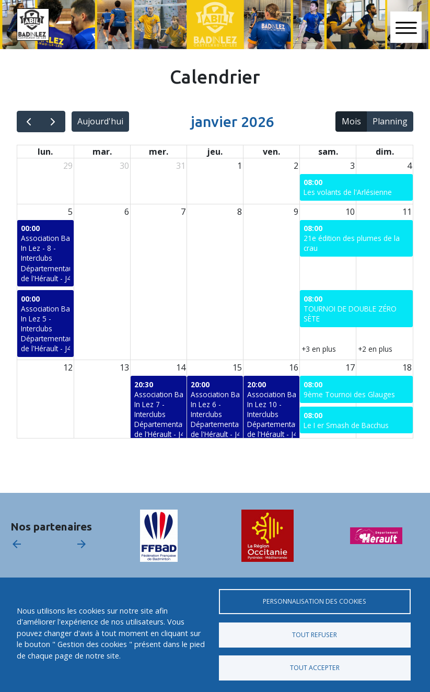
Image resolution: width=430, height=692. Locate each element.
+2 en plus (375, 349)
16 (293, 367)
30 (124, 165)
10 (350, 211)
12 (68, 367)
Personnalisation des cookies (314, 601)
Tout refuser (314, 634)
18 (407, 367)
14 (180, 367)
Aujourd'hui (100, 121)
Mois (351, 121)
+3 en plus (318, 349)
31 (180, 165)
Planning (390, 121)
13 (124, 367)
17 (350, 367)
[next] (53, 121)
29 (68, 165)
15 (237, 367)
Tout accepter (315, 667)
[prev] (29, 121)
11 (407, 211)
